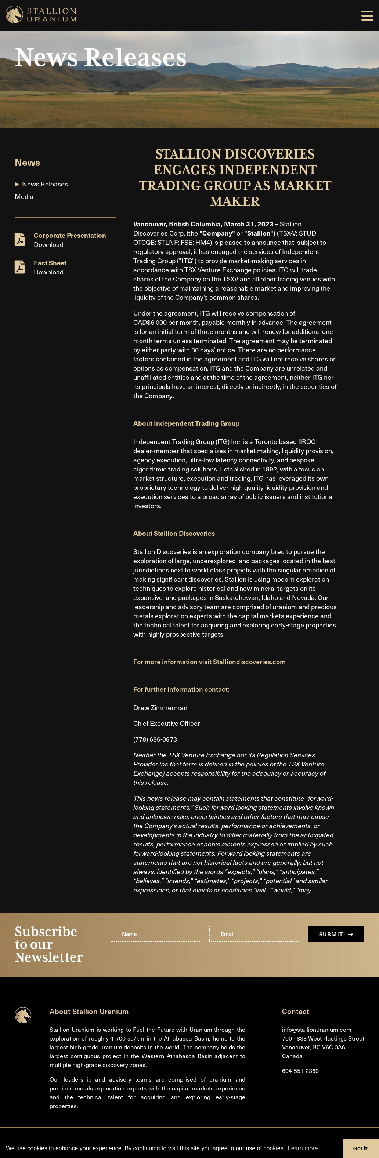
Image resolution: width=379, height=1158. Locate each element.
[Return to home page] (23, 1021)
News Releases (45, 183)
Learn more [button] (303, 1148)
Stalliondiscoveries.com (249, 661)
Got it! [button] (361, 1148)
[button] (367, 16)
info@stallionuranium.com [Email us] (316, 1029)
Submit (336, 934)
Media (24, 196)
